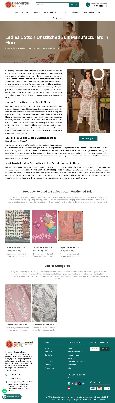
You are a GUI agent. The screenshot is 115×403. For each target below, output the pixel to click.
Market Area (49, 368)
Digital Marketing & (81, 399)
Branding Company (97, 399)
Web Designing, (68, 399)
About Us (25, 12)
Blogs (100, 12)
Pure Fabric (50, 12)
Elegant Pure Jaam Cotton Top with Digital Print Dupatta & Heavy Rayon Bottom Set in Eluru (44, 248)
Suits (63, 12)
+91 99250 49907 (14, 374)
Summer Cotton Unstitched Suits (44, 326)
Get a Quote (88, 139)
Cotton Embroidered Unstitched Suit (18, 326)
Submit (104, 349)
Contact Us (57, 18)
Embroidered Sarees (74, 352)
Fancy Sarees (72, 358)
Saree (36, 12)
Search (74, 4)
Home (15, 12)
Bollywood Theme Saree (76, 361)
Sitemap (48, 365)
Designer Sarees (73, 355)
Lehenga (75, 12)
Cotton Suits (25, 48)
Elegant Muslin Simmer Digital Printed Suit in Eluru (71, 248)
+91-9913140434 (99, 6)
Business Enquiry (11, 397)
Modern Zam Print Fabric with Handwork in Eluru (18, 248)
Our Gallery (89, 12)
